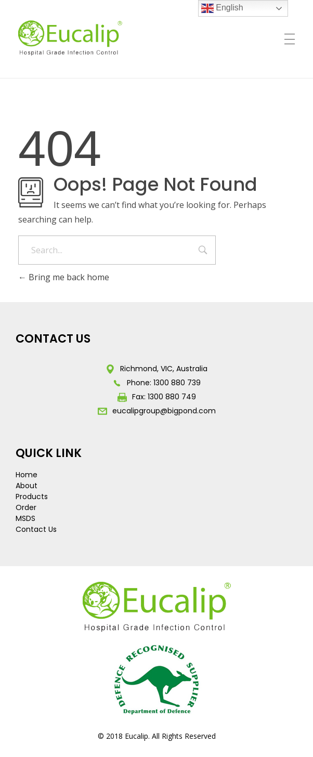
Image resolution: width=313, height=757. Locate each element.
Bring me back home (63, 277)
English (222, 8)
